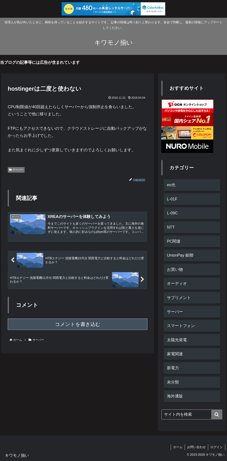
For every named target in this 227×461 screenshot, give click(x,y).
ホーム (177, 447)
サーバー (16, 169)
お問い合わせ (196, 447)
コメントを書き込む (77, 324)
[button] (216, 414)
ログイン (216, 447)
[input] (191, 414)
